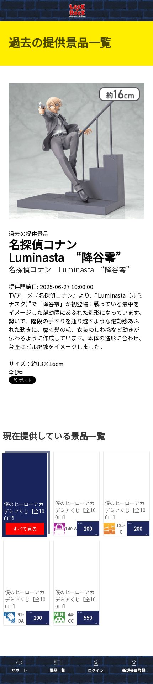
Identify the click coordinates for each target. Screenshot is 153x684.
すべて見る (25, 528)
